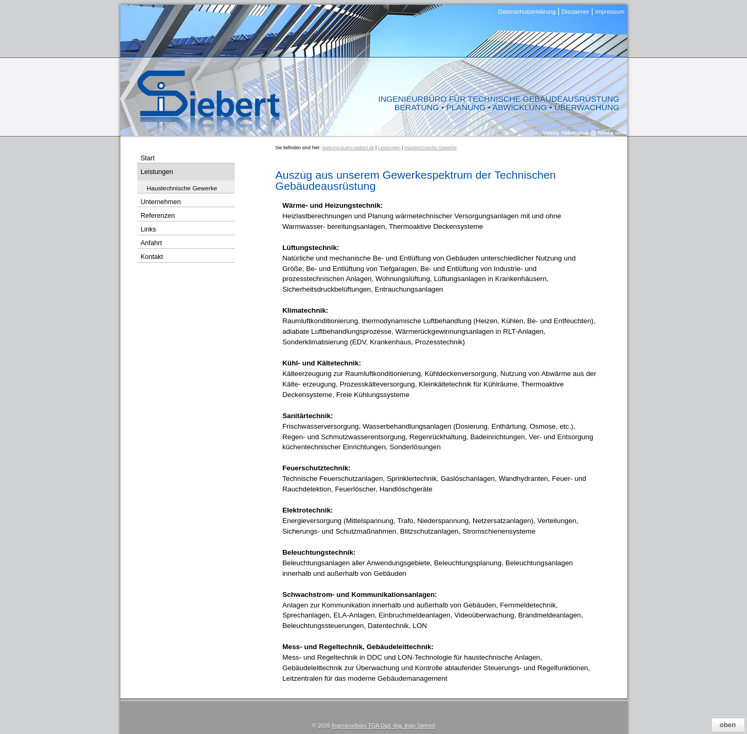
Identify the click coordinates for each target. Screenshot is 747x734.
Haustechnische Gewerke (430, 147)
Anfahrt (151, 243)
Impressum (609, 11)
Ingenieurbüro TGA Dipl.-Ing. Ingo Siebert (383, 725)
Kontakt (151, 256)
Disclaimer (575, 11)
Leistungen (389, 147)
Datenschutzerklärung (527, 11)
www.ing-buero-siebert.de (348, 147)
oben (728, 725)
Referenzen (157, 215)
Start (147, 158)
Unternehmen (160, 202)
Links (148, 229)
